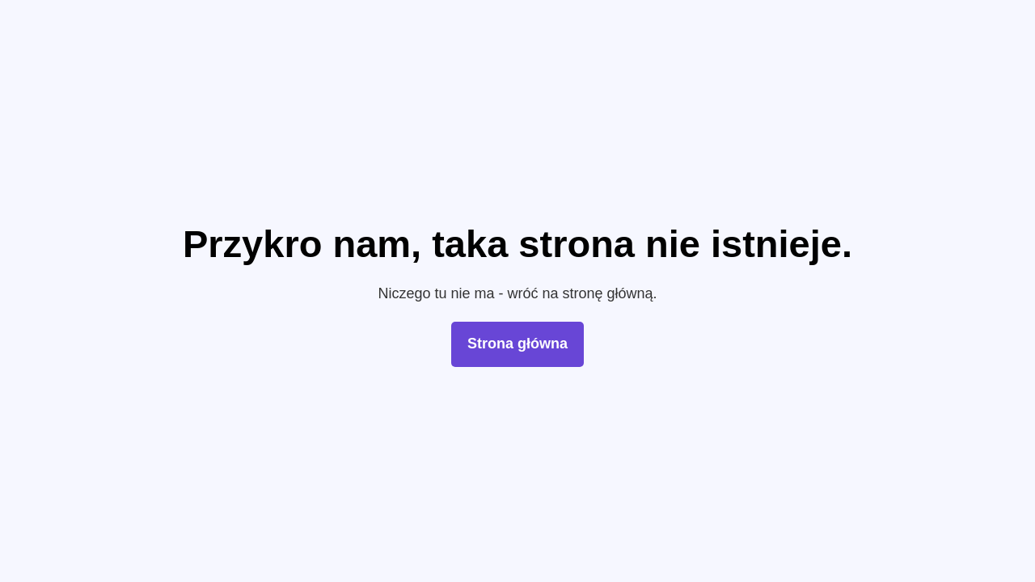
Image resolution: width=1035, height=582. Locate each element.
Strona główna (517, 343)
